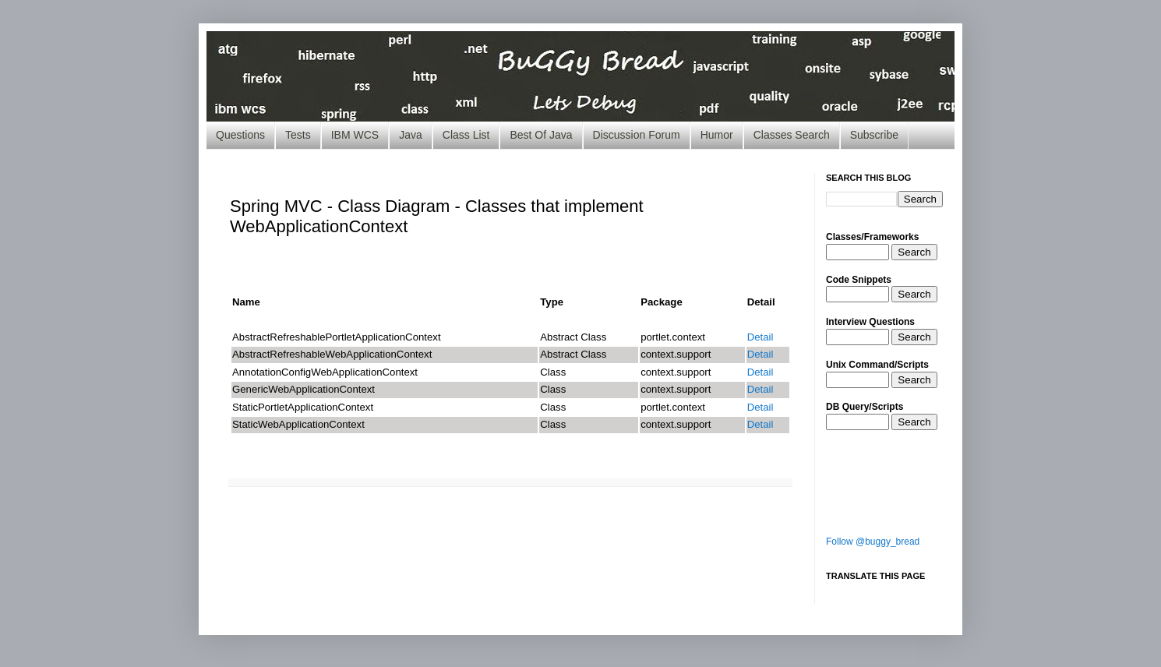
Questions (240, 135)
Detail (760, 337)
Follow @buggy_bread (872, 541)
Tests (298, 135)
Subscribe (874, 135)
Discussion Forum (636, 135)
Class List (466, 135)
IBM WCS (355, 135)
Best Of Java (541, 135)
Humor (716, 135)
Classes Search (791, 135)
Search (914, 252)
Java (410, 135)
